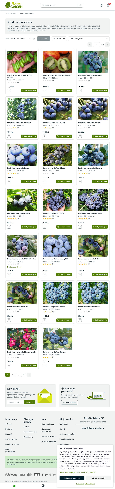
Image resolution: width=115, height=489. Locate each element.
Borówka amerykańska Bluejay (54, 123)
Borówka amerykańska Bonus (18, 168)
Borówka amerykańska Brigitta (54, 168)
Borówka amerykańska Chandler (90, 168)
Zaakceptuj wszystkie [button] (72, 478)
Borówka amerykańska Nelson (89, 259)
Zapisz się (29, 402)
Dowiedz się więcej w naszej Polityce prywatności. (78, 472)
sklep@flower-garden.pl (93, 428)
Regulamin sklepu (12, 444)
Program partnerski (49, 436)
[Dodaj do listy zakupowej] (9, 90)
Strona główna (10, 13)
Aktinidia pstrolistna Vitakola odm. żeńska (19, 76)
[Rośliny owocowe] (21, 5)
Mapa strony (28, 437)
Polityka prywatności (10, 450)
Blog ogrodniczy (48, 424)
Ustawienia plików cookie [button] (85, 484)
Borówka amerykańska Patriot (54, 307)
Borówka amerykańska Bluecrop (90, 75)
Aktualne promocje (49, 441)
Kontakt (26, 427)
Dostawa (8, 429)
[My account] (43, 486)
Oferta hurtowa (11, 439)
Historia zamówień (67, 439)
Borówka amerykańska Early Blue (90, 213)
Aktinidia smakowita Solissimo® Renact (57, 75)
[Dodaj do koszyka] (29, 90)
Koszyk (62, 429)
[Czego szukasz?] (80, 5)
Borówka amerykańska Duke (53, 213)
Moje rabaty (64, 444)
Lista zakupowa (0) (67, 434)
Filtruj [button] (43, 39)
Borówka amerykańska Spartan (54, 352)
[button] (108, 5)
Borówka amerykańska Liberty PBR (55, 259)
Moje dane (64, 424)
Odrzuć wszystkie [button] (98, 478)
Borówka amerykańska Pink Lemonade (21, 352)
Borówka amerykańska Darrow (18, 213)
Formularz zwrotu (29, 432)
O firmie (8, 424)
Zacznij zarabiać (69, 402)
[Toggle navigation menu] (14, 486)
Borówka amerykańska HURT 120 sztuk (21, 259)
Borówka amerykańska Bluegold (19, 123)
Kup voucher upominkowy (46, 430)
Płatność (8, 434)
